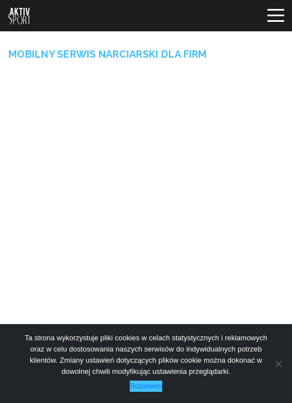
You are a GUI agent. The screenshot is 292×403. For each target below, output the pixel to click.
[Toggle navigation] (275, 15)
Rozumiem (146, 386)
